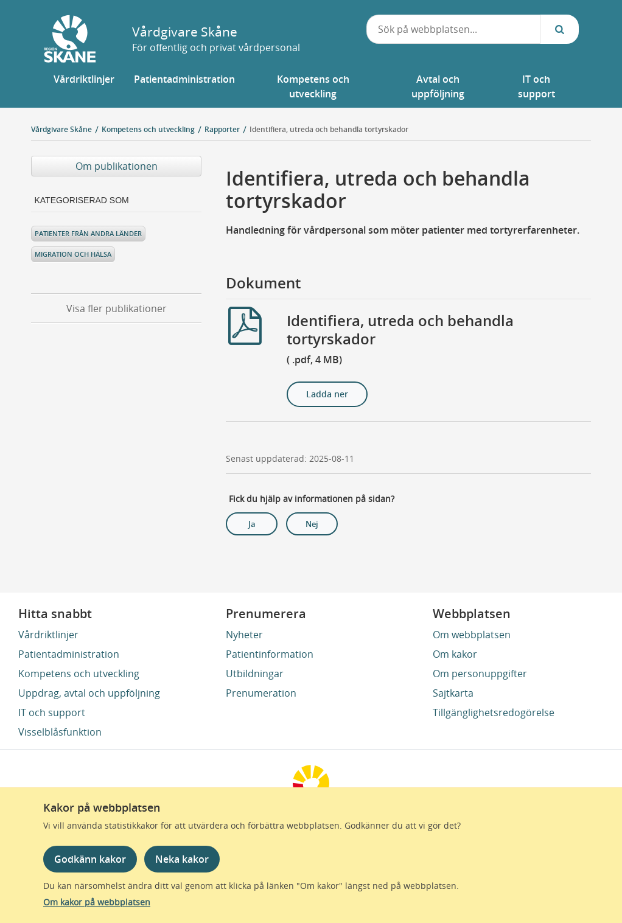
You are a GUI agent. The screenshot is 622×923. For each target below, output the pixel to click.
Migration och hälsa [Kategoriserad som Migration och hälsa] (73, 254)
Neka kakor (182, 859)
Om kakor (455, 654)
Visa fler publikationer (116, 308)
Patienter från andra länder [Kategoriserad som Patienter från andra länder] (88, 233)
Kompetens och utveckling (78, 673)
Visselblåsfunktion (60, 732)
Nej (312, 523)
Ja (252, 523)
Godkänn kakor (90, 859)
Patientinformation (269, 654)
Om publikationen (116, 166)
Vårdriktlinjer (48, 634)
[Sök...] (559, 29)
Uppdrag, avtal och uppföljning (89, 693)
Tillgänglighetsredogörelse (493, 712)
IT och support (51, 712)
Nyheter (244, 634)
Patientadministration (68, 654)
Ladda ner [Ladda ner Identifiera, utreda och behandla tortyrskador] (327, 394)
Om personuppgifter (480, 673)
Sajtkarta (453, 693)
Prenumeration (261, 693)
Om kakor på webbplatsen (96, 902)
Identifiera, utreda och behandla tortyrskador (329, 129)
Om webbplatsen (472, 634)
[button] (84, 86)
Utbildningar (255, 673)
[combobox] (453, 29)
